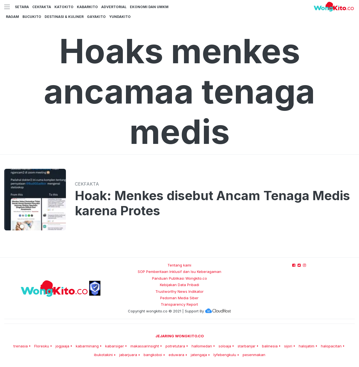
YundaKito (120, 17)
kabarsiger (114, 346)
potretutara (175, 346)
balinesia (270, 346)
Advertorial (113, 7)
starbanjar (247, 346)
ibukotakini (103, 354)
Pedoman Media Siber (179, 298)
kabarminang (87, 346)
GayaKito (96, 17)
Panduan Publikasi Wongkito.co (179, 278)
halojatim (306, 346)
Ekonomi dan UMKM (149, 7)
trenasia (20, 346)
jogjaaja (62, 346)
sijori (288, 346)
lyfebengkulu (224, 354)
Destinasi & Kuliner (64, 17)
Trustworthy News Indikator (179, 291)
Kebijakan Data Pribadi (179, 284)
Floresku (41, 346)
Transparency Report (179, 304)
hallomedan (202, 346)
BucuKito (31, 17)
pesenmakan (254, 354)
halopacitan (331, 346)
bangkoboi (153, 354)
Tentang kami (179, 265)
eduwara (176, 354)
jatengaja (199, 354)
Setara (22, 7)
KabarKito (87, 7)
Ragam (12, 17)
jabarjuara (128, 354)
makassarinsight (144, 346)
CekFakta (41, 7)
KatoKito (63, 7)
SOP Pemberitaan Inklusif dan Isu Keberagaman (179, 271)
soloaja (224, 346)
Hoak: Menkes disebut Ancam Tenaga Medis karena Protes (212, 203)
